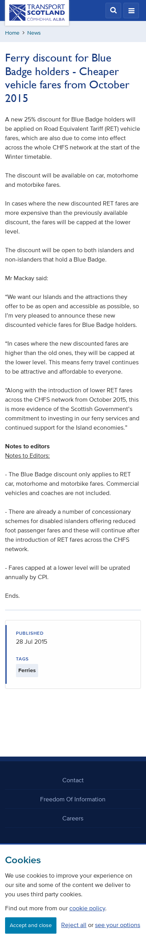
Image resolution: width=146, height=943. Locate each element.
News (34, 33)
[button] (113, 10)
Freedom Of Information (73, 799)
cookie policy (87, 907)
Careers (72, 818)
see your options (117, 924)
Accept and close (31, 925)
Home (12, 33)
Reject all (73, 924)
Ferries (27, 670)
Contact (73, 779)
